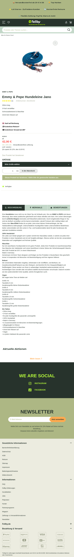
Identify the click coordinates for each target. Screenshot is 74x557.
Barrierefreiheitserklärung (10, 448)
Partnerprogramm (8, 508)
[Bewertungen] (7, 101)
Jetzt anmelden (57, 419)
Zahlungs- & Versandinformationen (14, 515)
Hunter (4, 504)
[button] (66, 22)
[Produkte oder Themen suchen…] (34, 29)
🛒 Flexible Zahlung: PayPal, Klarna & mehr (37, 16)
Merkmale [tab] (36, 208)
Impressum (6, 467)
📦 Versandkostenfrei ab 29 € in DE (28, 3)
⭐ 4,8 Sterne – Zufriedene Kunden (24, 9)
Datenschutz (6, 451)
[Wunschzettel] (9, 22)
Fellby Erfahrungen (8, 488)
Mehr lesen (36, 359)
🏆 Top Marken (54, 3)
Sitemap (5, 463)
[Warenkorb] (70, 22)
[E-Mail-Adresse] (29, 419)
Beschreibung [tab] (13, 208)
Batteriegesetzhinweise (10, 471)
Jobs (3, 496)
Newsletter (5, 519)
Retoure (5, 459)
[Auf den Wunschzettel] (55, 43)
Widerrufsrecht (7, 475)
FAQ (3, 484)
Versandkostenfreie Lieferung (23, 145)
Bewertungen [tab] (58, 208)
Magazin (5, 511)
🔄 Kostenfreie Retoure (54, 9)
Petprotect (5, 500)
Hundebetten (6, 492)
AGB (3, 455)
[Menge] (8, 171)
